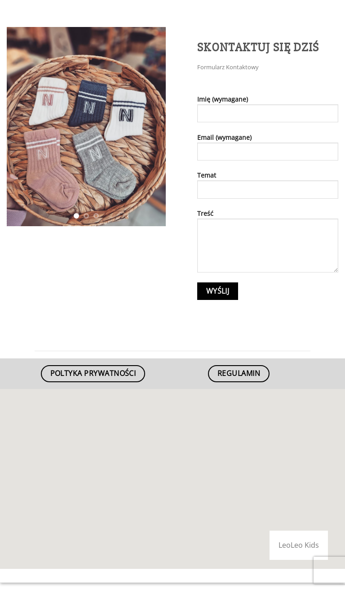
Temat (267, 188)
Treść (267, 244)
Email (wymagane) (267, 150)
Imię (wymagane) (267, 112)
